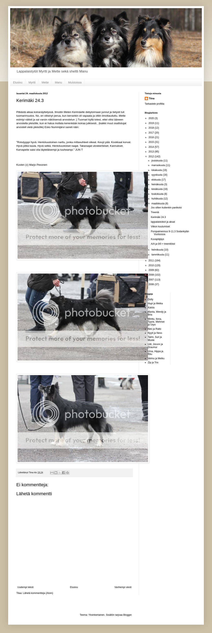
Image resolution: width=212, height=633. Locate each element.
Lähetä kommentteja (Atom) (38, 593)
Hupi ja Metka (155, 303)
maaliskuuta (158, 203)
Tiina (152, 98)
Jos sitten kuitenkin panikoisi (166, 207)
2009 (152, 270)
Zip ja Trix (153, 362)
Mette (45, 82)
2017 (152, 132)
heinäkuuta (157, 184)
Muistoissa (75, 82)
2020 (152, 118)
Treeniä (155, 212)
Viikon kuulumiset (160, 226)
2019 (152, 123)
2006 (152, 284)
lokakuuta (157, 170)
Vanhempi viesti (122, 587)
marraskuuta (158, 165)
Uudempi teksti (25, 587)
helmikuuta (157, 249)
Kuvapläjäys (157, 239)
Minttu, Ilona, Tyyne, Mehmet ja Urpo (156, 322)
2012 (152, 156)
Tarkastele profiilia (154, 103)
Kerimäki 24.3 (158, 217)
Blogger (127, 614)
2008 (152, 274)
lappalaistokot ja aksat (163, 221)
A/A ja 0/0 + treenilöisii (163, 243)
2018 (152, 127)
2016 (152, 137)
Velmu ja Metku (156, 358)
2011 (152, 260)
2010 (152, 265)
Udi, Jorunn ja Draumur (155, 345)
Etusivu (17, 82)
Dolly (150, 299)
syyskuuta (157, 174)
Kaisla (151, 307)
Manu (58, 82)
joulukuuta (157, 160)
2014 (152, 147)
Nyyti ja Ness (155, 333)
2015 (152, 142)
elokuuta (156, 179)
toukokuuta (157, 194)
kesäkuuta (157, 189)
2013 (152, 151)
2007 (152, 279)
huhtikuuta (157, 198)
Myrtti (32, 82)
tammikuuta (158, 254)
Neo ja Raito (154, 328)
